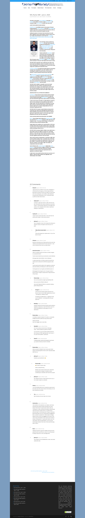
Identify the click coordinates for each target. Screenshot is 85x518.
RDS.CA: (31, 118)
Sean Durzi (42, 43)
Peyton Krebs (50, 45)
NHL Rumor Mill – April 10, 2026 (20, 492)
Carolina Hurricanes (41, 74)
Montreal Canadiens (49, 118)
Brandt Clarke (52, 44)
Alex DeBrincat (48, 21)
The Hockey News (48, 7)
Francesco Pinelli (44, 45)
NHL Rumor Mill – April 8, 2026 (19, 501)
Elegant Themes (21, 516)
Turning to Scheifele (33, 68)
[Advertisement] (63, 33)
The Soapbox (33, 7)
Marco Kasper (41, 59)
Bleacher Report (41, 7)
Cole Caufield (39, 23)
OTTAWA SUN (32, 94)
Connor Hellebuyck (42, 20)
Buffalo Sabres (35, 37)
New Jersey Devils (48, 37)
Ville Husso (49, 59)
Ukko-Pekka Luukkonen (46, 47)
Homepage (59, 7)
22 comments (48, 16)
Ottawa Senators (41, 37)
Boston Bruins (34, 74)
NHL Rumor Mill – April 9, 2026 (19, 496)
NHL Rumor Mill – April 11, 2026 (20, 487)
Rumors (25, 7)
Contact (54, 7)
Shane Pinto (49, 52)
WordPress (31, 516)
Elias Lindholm (37, 82)
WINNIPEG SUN (33, 27)
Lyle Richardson (34, 16)
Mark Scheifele (51, 28)
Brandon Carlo (45, 77)
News (29, 7)
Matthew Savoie (46, 48)
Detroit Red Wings (33, 38)
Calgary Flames (33, 75)
